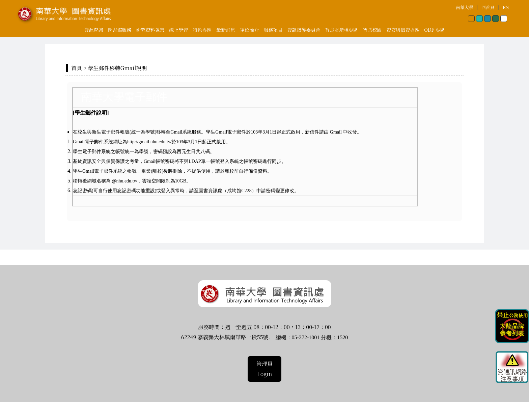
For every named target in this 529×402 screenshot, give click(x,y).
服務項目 (272, 29)
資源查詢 (93, 29)
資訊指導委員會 (303, 29)
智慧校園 (372, 29)
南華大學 (464, 7)
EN (506, 7)
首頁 (76, 68)
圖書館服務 (119, 29)
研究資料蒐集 (150, 29)
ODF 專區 (434, 29)
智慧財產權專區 (341, 29)
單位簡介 (249, 29)
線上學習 (178, 29)
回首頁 (488, 7)
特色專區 (202, 29)
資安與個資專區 (402, 29)
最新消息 (225, 29)
